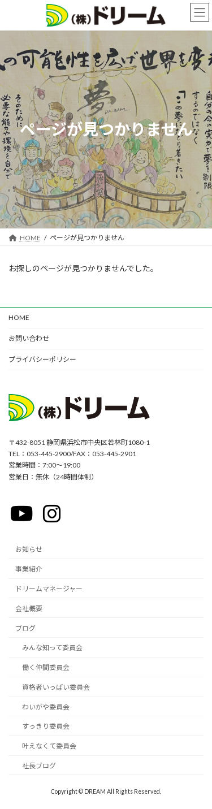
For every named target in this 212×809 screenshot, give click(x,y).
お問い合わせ (28, 338)
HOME (18, 317)
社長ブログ (39, 766)
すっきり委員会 (46, 726)
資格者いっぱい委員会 (56, 687)
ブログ (25, 628)
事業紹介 (28, 569)
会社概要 (28, 608)
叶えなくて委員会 (49, 746)
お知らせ (28, 549)
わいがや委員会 (46, 707)
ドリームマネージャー (49, 589)
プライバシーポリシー (42, 359)
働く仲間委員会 (46, 667)
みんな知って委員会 (52, 647)
